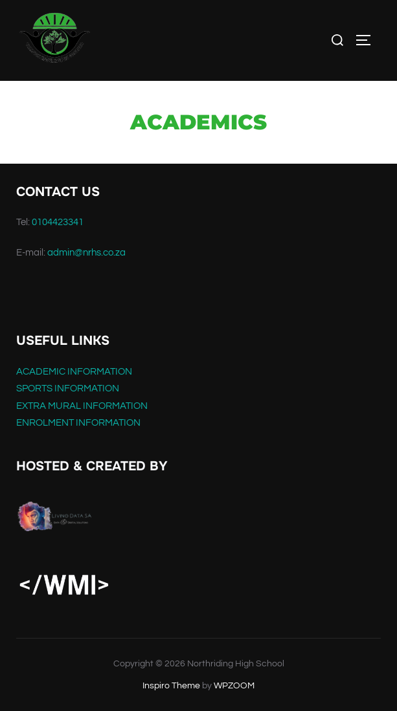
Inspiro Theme (171, 685)
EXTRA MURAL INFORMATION (82, 406)
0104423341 (58, 222)
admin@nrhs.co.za (86, 252)
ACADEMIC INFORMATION (74, 372)
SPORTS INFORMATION (67, 388)
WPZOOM (234, 685)
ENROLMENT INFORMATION (78, 423)
